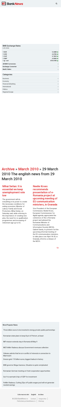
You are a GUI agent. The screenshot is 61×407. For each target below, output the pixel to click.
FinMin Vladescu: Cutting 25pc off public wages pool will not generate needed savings (28, 384)
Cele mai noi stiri (23, 394)
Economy (30, 81)
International (30, 86)
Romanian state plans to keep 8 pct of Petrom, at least (23, 336)
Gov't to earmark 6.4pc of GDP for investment (20, 377)
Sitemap (41, 401)
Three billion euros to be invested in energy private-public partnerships (29, 330)
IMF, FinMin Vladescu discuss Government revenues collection (25, 347)
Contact (33, 399)
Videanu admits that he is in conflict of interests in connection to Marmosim (26, 354)
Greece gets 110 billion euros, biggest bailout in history (23, 359)
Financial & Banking (30, 84)
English (33, 394)
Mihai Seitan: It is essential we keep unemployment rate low (13, 191)
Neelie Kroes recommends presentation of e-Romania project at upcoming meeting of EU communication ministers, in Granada (45, 195)
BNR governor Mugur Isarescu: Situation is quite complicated (25, 365)
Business (30, 78)
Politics (30, 89)
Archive (8, 169)
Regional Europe (30, 92)
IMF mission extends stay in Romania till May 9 (20, 342)
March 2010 (28, 169)
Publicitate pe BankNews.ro (26, 401)
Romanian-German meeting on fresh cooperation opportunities (26, 371)
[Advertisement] (31, 25)
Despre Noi (42, 399)
